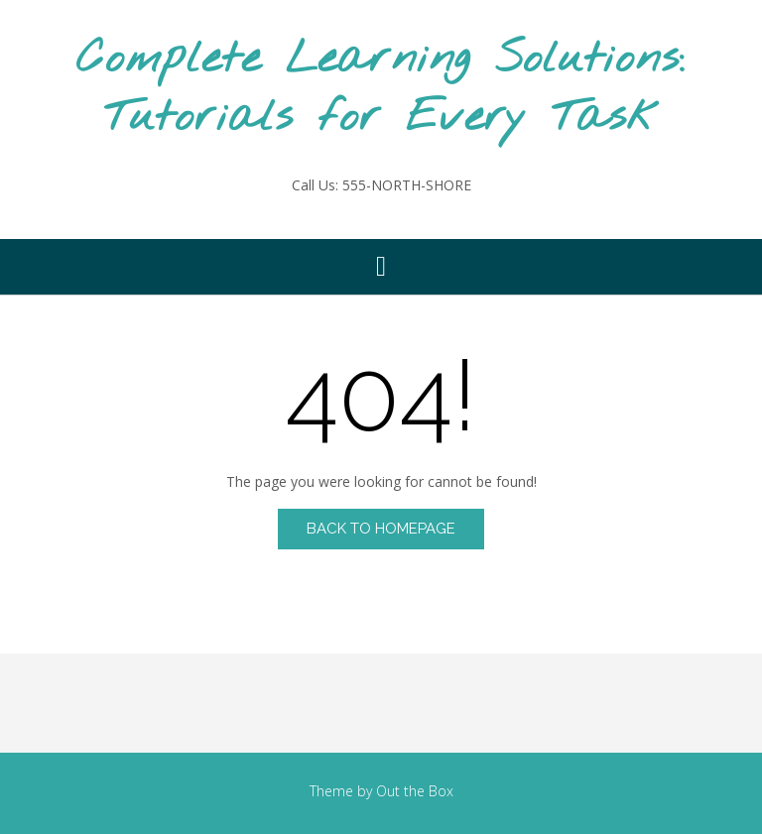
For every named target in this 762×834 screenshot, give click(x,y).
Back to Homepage (381, 528)
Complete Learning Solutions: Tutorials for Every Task (381, 89)
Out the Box (414, 790)
